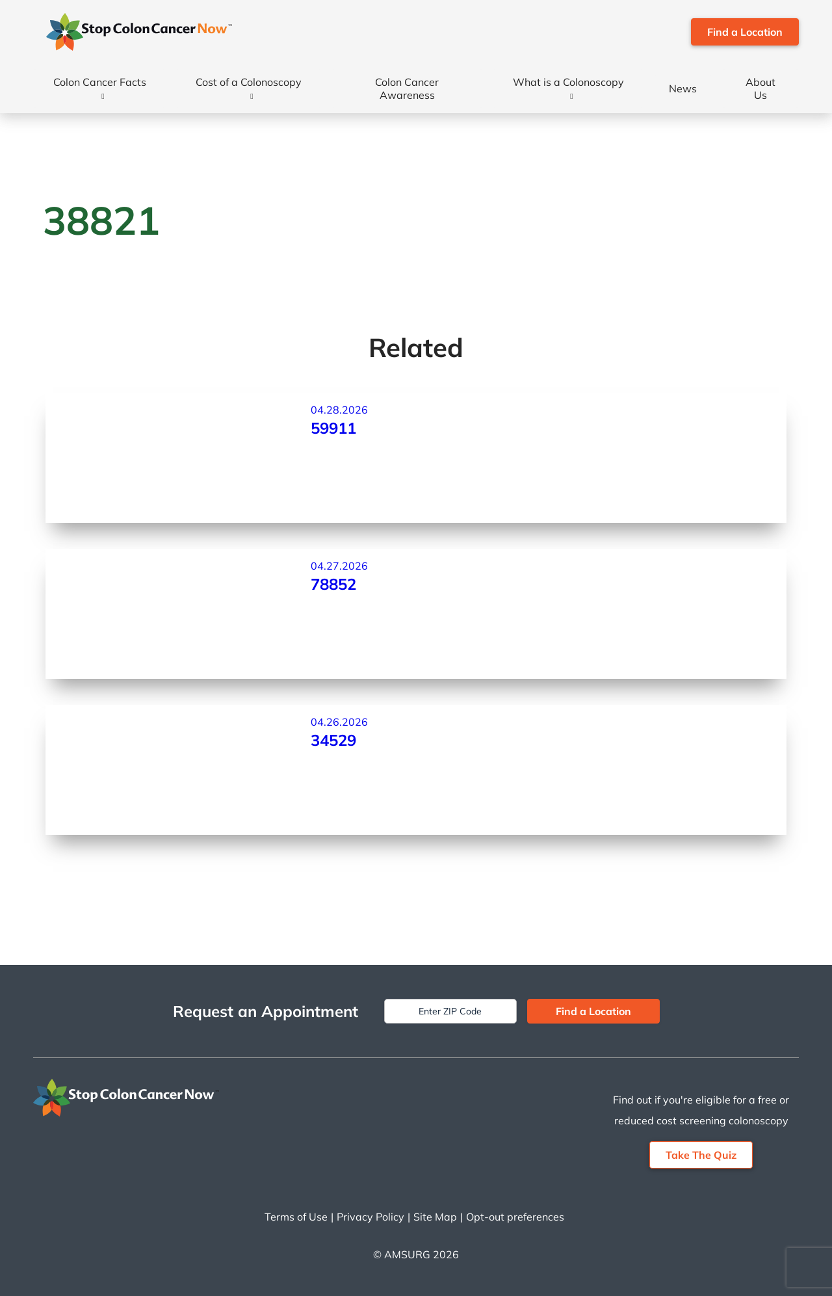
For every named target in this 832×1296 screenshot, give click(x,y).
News (683, 88)
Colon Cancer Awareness (407, 88)
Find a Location (745, 31)
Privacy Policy (370, 1216)
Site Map (435, 1216)
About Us (760, 88)
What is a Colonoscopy (568, 81)
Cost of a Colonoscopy (249, 81)
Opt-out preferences (515, 1216)
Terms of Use (296, 1216)
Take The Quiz (701, 1154)
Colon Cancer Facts (99, 81)
